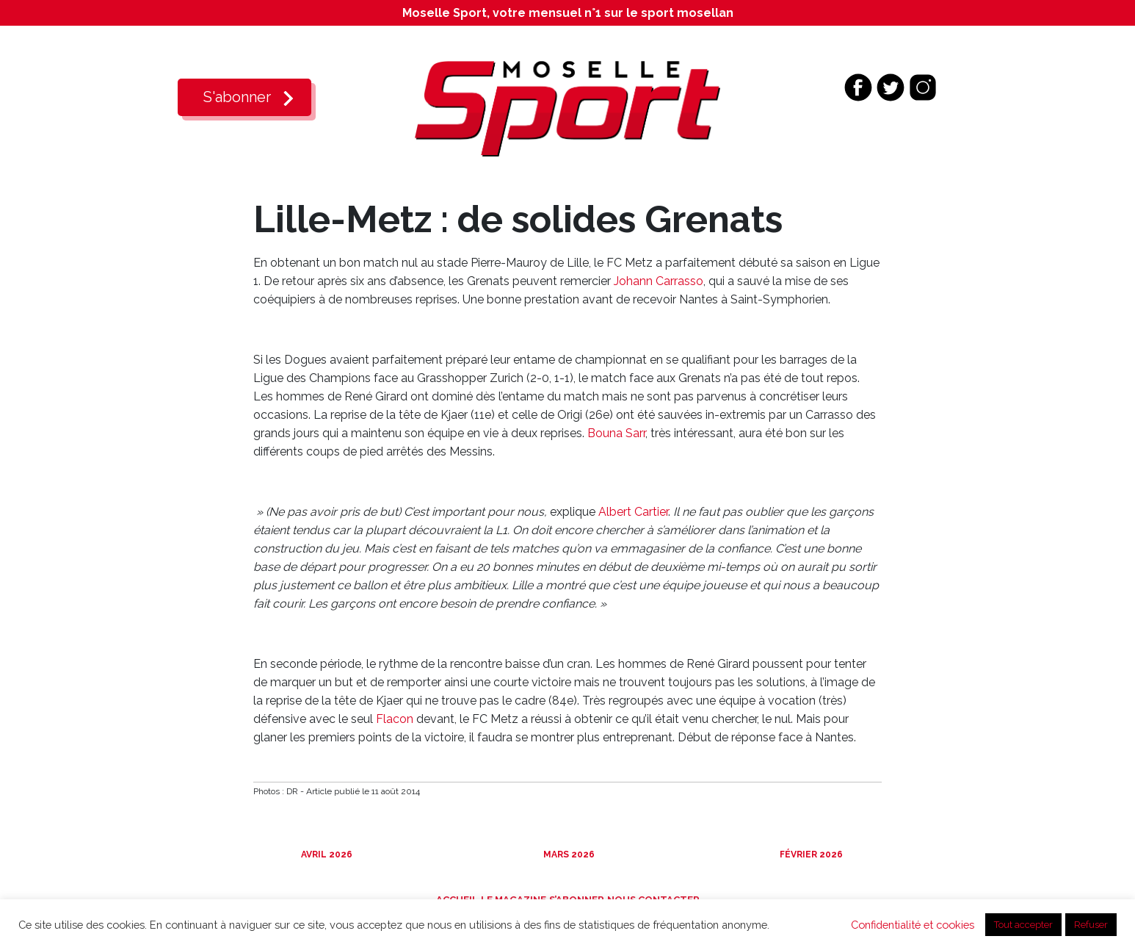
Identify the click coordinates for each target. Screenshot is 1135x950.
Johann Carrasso (658, 281)
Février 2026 (810, 854)
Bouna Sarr (616, 433)
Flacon (394, 719)
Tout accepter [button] (1023, 924)
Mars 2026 (568, 854)
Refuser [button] (1091, 924)
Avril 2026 (325, 854)
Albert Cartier (633, 512)
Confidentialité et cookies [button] (912, 924)
